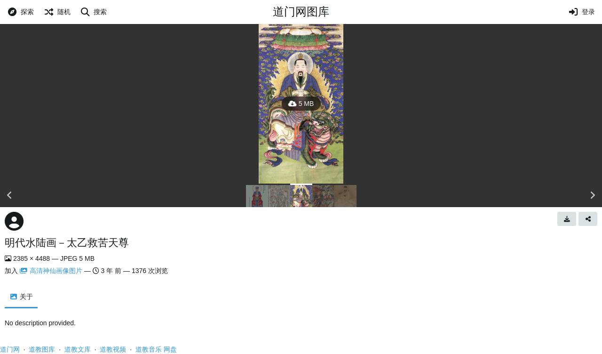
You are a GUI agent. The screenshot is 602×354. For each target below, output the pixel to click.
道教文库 (77, 349)
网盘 (170, 349)
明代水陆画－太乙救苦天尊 (67, 243)
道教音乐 (148, 349)
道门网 (10, 349)
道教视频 (113, 349)
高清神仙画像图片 (51, 270)
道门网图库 (301, 11)
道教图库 (42, 349)
